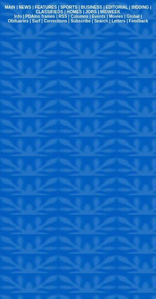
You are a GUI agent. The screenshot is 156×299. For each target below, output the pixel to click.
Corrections (55, 21)
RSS (63, 16)
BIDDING (140, 7)
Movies (116, 16)
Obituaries (18, 21)
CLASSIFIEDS (49, 12)
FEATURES (46, 7)
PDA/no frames (40, 16)
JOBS (91, 12)
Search (101, 21)
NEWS (25, 7)
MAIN (10, 7)
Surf (36, 21)
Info (18, 16)
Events (99, 16)
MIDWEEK (110, 12)
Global (132, 16)
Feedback (138, 21)
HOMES (74, 12)
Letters (118, 21)
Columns (80, 16)
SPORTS (68, 7)
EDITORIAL (117, 7)
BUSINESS (91, 7)
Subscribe (81, 21)
